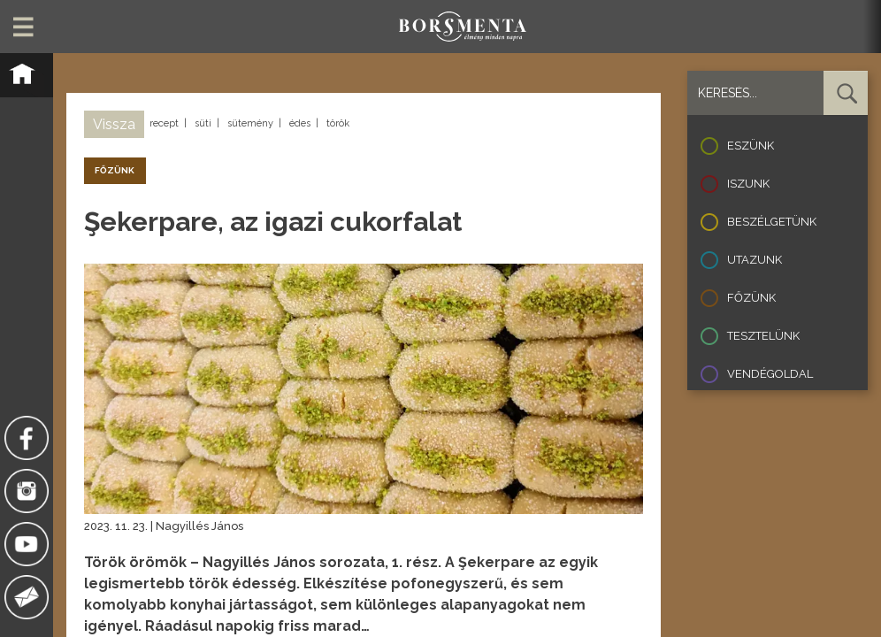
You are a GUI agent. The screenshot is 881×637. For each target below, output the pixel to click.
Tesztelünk (763, 335)
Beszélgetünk (771, 221)
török (337, 123)
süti (203, 123)
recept (164, 123)
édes (299, 123)
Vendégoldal (770, 373)
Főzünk (751, 297)
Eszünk (750, 145)
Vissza (114, 124)
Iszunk (748, 183)
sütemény (250, 123)
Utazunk (754, 259)
